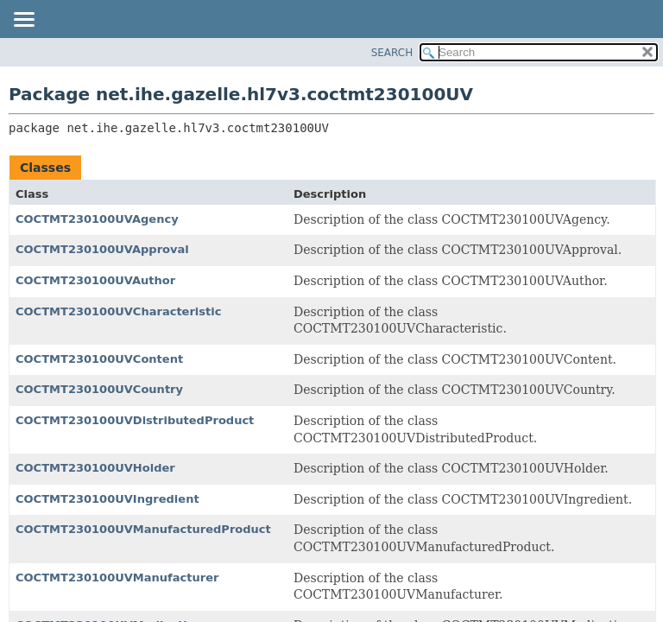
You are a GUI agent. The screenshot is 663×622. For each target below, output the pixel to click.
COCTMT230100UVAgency (97, 219)
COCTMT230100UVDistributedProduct (135, 420)
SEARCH (392, 53)
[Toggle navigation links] (23, 21)
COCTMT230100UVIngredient (107, 498)
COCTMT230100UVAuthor (95, 280)
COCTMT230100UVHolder (95, 467)
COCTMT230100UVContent (99, 358)
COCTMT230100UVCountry (99, 389)
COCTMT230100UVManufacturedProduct (143, 529)
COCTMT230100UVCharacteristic (118, 311)
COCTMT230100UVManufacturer (117, 577)
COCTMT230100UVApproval (102, 249)
